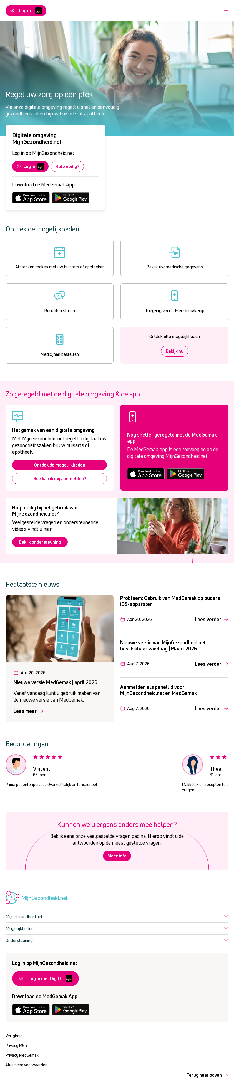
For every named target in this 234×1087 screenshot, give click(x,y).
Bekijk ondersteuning (40, 542)
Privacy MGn (16, 1045)
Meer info (117, 856)
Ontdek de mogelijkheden (59, 465)
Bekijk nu (174, 351)
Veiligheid (14, 1035)
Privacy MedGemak (22, 1055)
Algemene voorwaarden (26, 1065)
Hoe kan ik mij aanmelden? (59, 478)
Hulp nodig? (67, 166)
